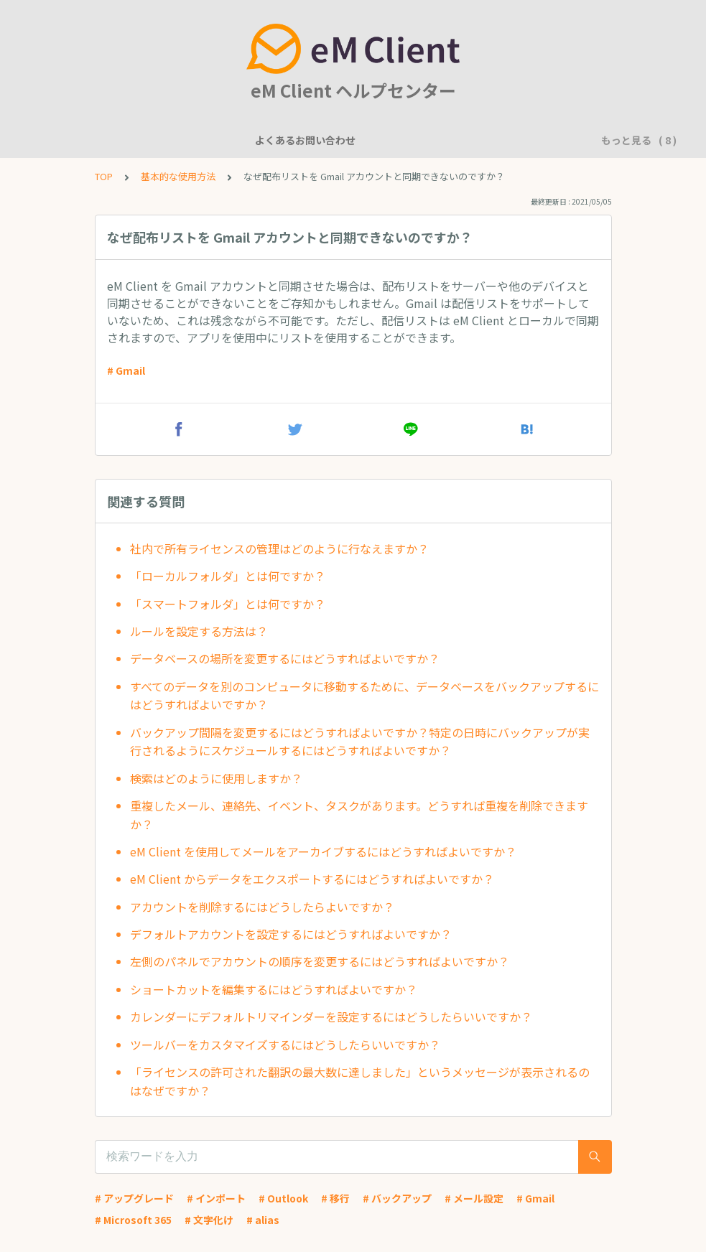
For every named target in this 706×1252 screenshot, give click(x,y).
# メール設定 (474, 1198)
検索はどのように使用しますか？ (216, 778)
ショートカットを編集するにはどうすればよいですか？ (273, 989)
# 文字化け (209, 1220)
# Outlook (283, 1198)
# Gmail (126, 370)
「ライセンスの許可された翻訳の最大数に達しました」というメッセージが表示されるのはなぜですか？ (360, 1081)
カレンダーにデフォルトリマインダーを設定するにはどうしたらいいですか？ (331, 1016)
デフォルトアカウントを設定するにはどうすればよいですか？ (291, 934)
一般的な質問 (290, 140)
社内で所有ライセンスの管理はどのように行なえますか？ (279, 548)
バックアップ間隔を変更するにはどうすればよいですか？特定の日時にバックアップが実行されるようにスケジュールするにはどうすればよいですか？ (360, 742)
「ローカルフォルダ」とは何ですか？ (227, 575)
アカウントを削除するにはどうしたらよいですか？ (262, 906)
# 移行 (335, 1198)
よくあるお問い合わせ (109, 140)
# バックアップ (397, 1198)
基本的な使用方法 (511, 140)
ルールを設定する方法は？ (199, 631)
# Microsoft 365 (133, 1220)
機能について (210, 140)
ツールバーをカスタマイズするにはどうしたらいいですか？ (285, 1044)
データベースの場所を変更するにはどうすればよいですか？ (285, 658)
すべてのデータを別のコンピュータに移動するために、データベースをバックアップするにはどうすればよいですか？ (364, 696)
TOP (104, 176)
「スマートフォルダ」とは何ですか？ (227, 603)
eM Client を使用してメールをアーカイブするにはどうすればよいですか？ (323, 851)
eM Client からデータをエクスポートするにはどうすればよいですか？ (312, 878)
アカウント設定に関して (395, 140)
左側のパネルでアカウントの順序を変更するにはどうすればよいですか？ (319, 961)
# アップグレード (134, 1198)
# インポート (216, 1198)
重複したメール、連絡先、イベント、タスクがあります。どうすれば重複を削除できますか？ (359, 815)
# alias (262, 1220)
